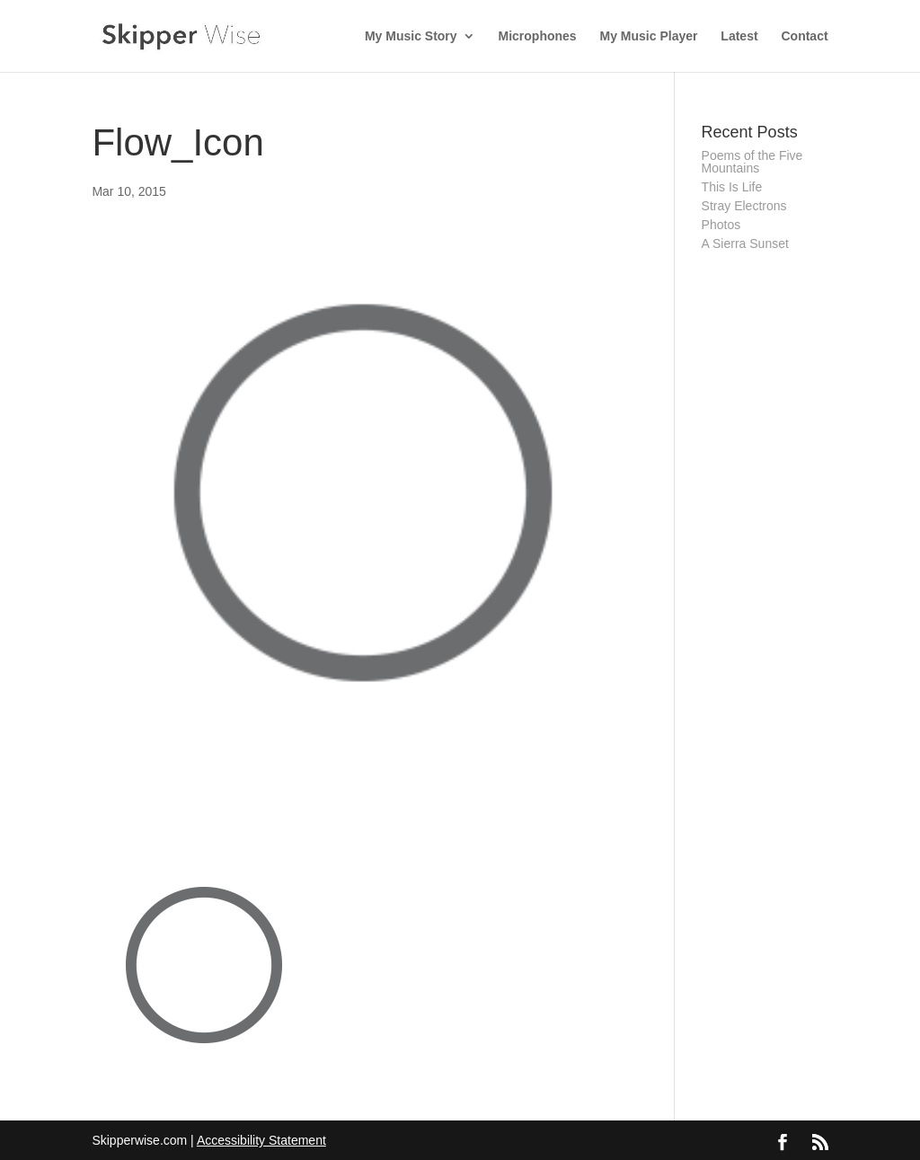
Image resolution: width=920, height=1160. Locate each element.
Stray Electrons (744, 206)
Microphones (538, 36)
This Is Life (732, 187)
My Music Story (411, 36)
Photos (721, 224)
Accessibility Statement (261, 1140)
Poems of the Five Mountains (752, 161)
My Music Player (649, 36)
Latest (739, 36)
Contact (804, 36)
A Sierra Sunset (745, 243)
